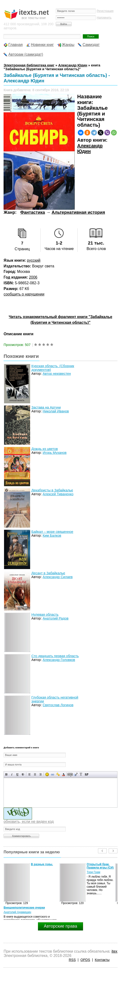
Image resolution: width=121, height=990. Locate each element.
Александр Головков (59, 660)
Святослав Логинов (58, 705)
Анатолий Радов (56, 618)
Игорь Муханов (55, 453)
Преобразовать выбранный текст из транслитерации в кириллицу (81, 774)
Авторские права (60, 926)
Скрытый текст (70, 774)
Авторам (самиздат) (25, 54)
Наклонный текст (12, 774)
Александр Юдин (89, 148)
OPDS (85, 960)
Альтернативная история (78, 212)
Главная (15, 45)
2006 (33, 277)
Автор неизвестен (57, 373)
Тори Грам (93, 872)
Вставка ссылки (52, 774)
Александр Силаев (58, 577)
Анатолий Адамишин (17, 912)
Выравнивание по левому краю (29, 774)
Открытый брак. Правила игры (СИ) (100, 866)
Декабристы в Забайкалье (52, 490)
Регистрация (105, 11)
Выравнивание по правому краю (40, 774)
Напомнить (104, 17)
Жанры (68, 45)
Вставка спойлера (86, 774)
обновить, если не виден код (29, 822)
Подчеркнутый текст (17, 774)
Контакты (102, 960)
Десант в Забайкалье (48, 573)
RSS (72, 960)
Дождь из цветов (44, 449)
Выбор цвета (63, 774)
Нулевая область (44, 614)
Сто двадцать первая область (55, 656)
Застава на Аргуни (46, 407)
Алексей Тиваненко (58, 494)
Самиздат (91, 45)
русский (34, 260)
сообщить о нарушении (24, 294)
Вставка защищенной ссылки (58, 774)
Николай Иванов (56, 411)
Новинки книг (42, 45)
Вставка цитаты (75, 774)
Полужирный (6, 774)
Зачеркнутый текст (23, 774)
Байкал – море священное (52, 532)
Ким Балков (52, 535)
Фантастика (32, 212)
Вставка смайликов (47, 774)
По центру (35, 774)
